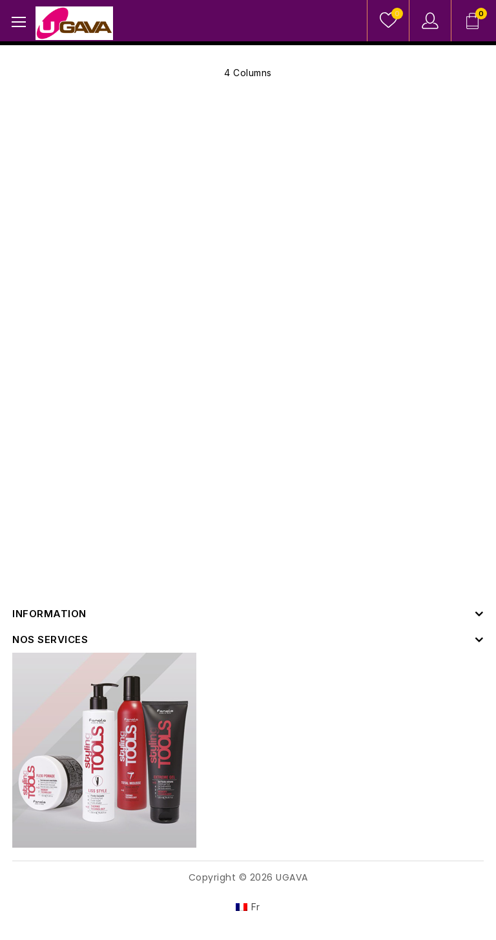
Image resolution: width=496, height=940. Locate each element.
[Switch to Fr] (248, 907)
